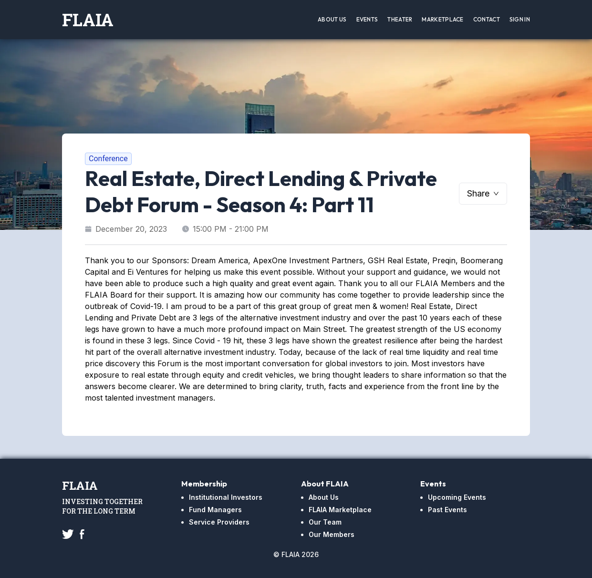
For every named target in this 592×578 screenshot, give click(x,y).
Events (367, 19)
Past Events (447, 510)
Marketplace (442, 19)
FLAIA (88, 19)
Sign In (519, 19)
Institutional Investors (225, 497)
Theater (399, 19)
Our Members (331, 534)
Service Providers (219, 522)
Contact (486, 19)
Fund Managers (215, 510)
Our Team (325, 522)
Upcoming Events (457, 497)
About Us (332, 19)
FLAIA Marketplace (340, 510)
